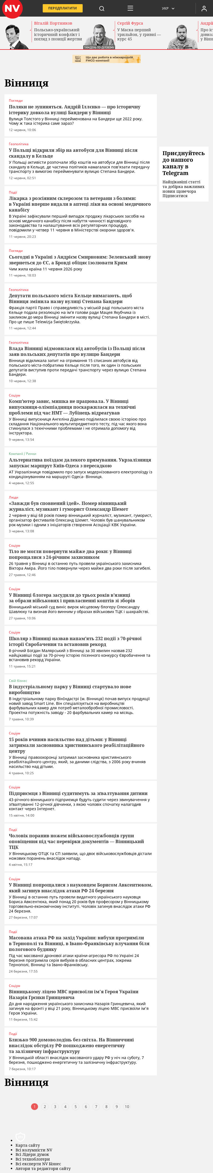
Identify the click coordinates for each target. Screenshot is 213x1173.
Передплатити (62, 8)
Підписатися (175, 196)
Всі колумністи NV (34, 1148)
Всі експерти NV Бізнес (38, 1162)
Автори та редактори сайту (43, 1166)
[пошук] (101, 8)
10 (127, 1104)
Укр (165, 8)
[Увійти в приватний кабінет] (204, 8)
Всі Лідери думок (32, 1152)
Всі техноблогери (33, 1157)
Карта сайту (28, 1143)
